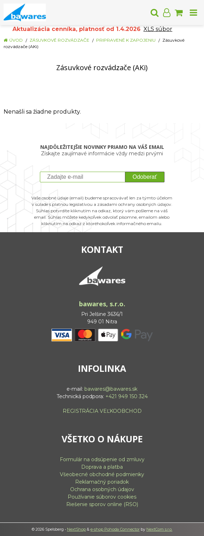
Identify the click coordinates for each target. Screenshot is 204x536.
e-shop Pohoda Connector (115, 529)
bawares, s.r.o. (102, 304)
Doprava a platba (102, 467)
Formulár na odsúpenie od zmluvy (102, 459)
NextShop (76, 529)
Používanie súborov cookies (102, 497)
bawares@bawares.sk (110, 389)
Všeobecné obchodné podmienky (102, 474)
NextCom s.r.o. (159, 529)
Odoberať (144, 177)
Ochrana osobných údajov (102, 489)
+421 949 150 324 (126, 396)
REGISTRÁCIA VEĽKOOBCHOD (102, 411)
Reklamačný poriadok (102, 482)
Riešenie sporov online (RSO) (102, 504)
